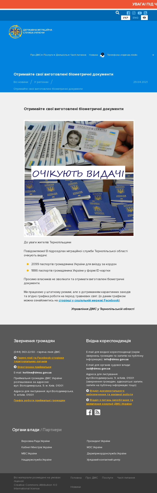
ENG (135, 17)
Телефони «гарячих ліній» (122, 54)
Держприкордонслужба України (106, 453)
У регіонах (41, 82)
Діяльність (62, 54)
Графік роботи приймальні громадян (39, 400)
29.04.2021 (140, 82)
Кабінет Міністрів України (36, 447)
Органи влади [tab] (25, 429)
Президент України (98, 441)
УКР (125, 17)
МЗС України (94, 447)
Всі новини (21, 82)
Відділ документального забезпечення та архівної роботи (109, 392)
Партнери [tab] (52, 429)
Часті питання (78, 54)
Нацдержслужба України (36, 459)
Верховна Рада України (35, 441)
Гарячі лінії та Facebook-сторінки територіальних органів (39, 359)
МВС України (29, 453)
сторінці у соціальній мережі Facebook (89, 300)
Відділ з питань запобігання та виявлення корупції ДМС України (109, 401)
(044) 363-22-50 (24, 352)
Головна (76, 477)
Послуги (48, 54)
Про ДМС (35, 54)
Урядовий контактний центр (103, 459)
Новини (93, 54)
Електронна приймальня (34, 367)
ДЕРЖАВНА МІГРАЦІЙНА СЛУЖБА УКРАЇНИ (37, 31)
